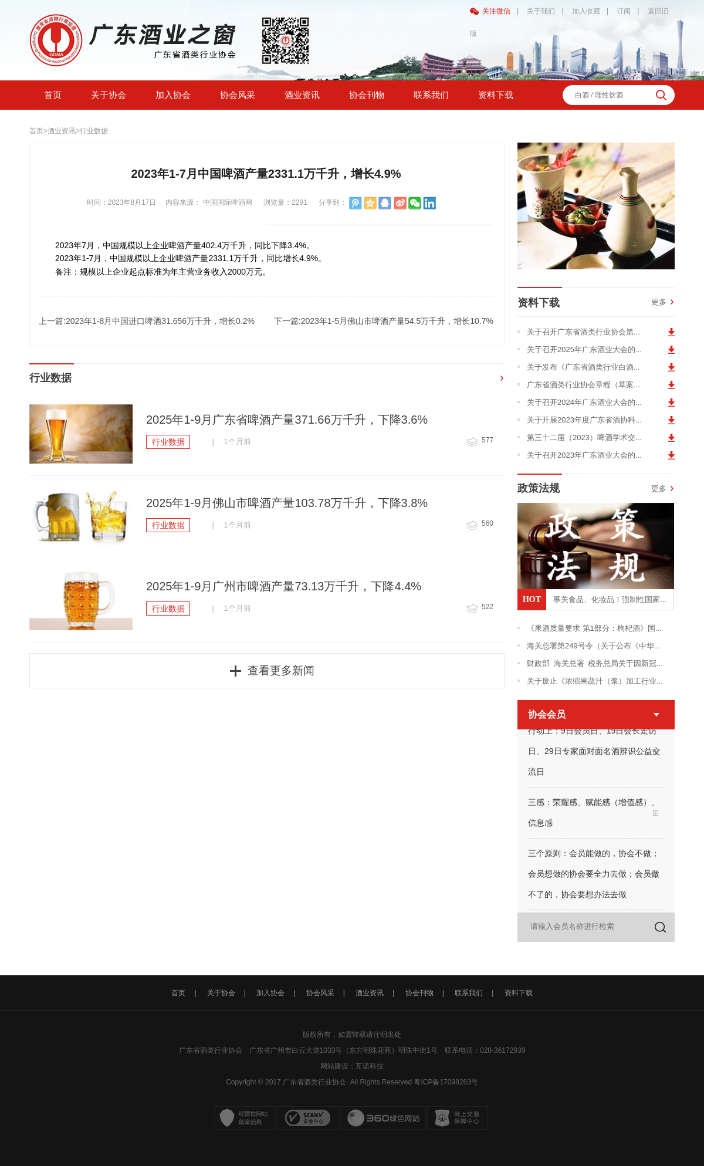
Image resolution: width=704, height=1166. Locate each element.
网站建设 (334, 1066)
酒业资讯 (302, 95)
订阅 (624, 11)
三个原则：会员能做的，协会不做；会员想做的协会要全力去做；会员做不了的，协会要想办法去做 (593, 875)
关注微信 (496, 11)
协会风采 (237, 95)
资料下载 (495, 95)
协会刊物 (366, 95)
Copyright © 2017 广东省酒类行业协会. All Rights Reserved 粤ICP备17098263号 (352, 1082)
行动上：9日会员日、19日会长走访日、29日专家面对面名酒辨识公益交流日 (594, 753)
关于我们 (541, 11)
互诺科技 (370, 1066)
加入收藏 (586, 11)
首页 (53, 95)
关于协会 (108, 95)
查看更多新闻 (281, 670)
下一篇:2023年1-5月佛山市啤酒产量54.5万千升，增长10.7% (383, 321)
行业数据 (94, 131)
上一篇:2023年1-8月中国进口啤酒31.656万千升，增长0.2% (147, 321)
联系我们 (431, 95)
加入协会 (173, 95)
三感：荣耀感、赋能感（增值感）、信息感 (593, 814)
